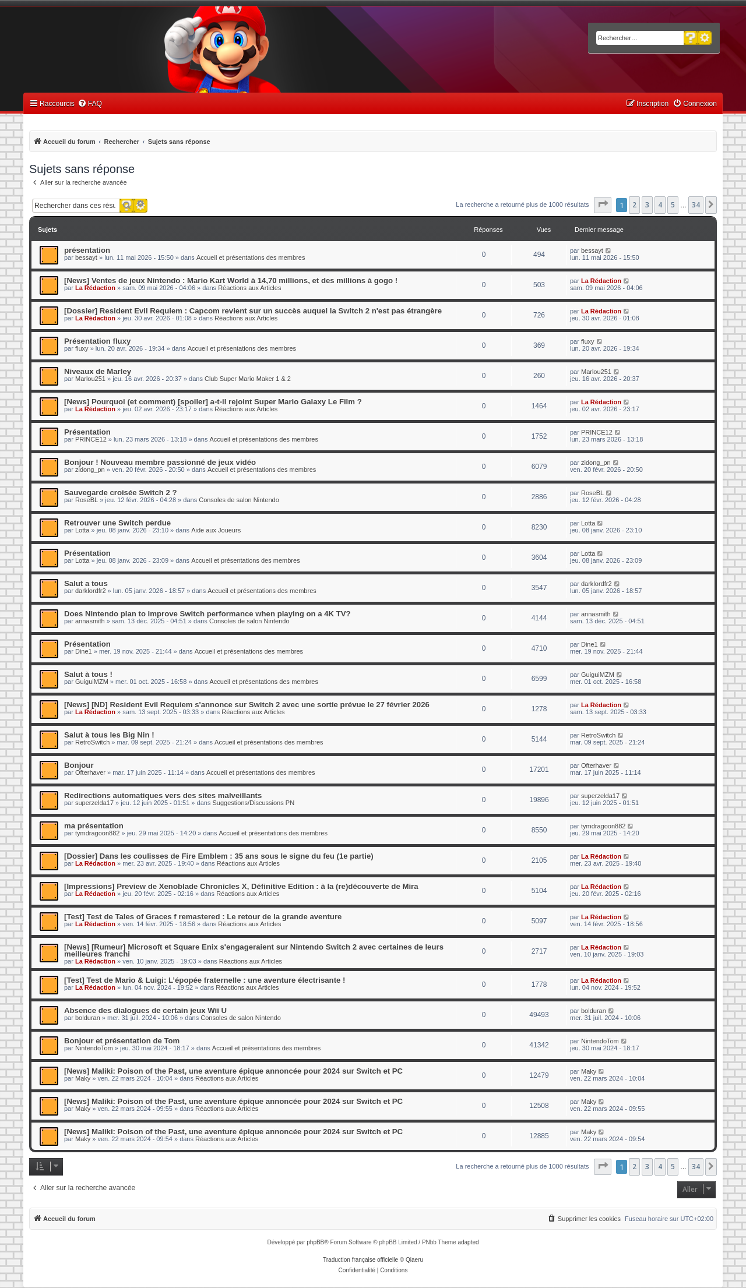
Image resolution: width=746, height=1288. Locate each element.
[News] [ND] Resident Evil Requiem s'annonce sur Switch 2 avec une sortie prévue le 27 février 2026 (247, 704)
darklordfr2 (90, 590)
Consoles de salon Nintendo (239, 499)
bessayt (86, 257)
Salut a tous (86, 583)
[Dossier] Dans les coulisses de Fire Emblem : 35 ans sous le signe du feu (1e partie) (219, 856)
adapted (468, 1242)
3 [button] (647, 205)
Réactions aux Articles (249, 287)
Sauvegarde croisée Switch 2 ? (120, 492)
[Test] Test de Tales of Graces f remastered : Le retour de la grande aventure (203, 916)
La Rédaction (95, 287)
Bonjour (79, 765)
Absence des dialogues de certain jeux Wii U (145, 1010)
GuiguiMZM (91, 681)
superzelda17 (94, 802)
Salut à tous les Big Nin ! (109, 735)
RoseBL (86, 499)
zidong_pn (90, 469)
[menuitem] (90, 104)
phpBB (315, 1242)
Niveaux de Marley (97, 371)
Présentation (87, 432)
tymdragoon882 (97, 833)
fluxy (82, 348)
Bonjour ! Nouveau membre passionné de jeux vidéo (160, 462)
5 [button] (673, 205)
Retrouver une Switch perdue (117, 522)
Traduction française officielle (360, 1260)
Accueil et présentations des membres (250, 257)
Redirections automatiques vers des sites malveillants (163, 795)
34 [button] (696, 205)
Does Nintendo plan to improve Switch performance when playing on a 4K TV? (207, 613)
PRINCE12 (91, 439)
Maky (82, 1078)
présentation (87, 250)
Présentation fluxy (97, 341)
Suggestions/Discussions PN (253, 802)
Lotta (82, 530)
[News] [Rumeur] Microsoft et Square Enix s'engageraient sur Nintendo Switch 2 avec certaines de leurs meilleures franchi (254, 950)
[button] (602, 205)
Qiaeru (414, 1260)
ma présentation (94, 825)
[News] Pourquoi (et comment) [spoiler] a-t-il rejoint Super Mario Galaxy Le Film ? (213, 401)
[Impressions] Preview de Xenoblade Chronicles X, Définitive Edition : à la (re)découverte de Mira (241, 886)
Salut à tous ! (88, 674)
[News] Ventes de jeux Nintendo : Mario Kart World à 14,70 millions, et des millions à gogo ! (230, 280)
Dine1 (83, 651)
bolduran (87, 1017)
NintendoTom (94, 1047)
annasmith (90, 620)
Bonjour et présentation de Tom (122, 1040)
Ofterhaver (90, 772)
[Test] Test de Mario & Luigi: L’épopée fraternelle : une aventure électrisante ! (204, 980)
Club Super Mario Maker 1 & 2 (248, 378)
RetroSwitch (92, 742)
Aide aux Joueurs (216, 530)
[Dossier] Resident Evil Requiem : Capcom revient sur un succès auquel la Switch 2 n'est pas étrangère (253, 310)
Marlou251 (90, 378)
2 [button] (634, 205)
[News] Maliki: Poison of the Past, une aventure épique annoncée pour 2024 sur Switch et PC (233, 1071)
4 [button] (660, 205)
